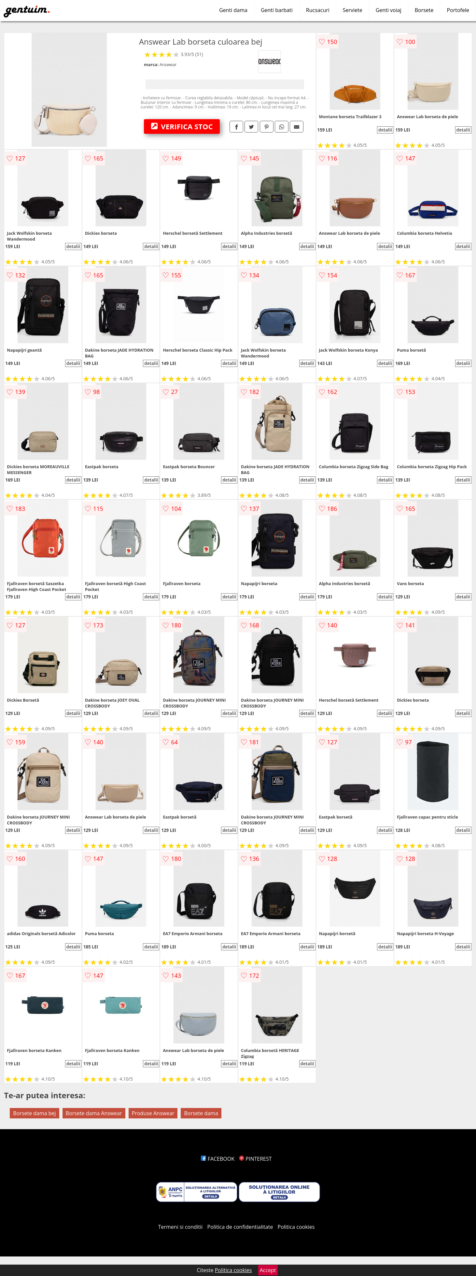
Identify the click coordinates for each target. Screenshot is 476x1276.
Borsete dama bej (34, 1113)
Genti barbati (277, 10)
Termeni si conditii (180, 1226)
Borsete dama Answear (94, 1113)
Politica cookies (296, 1226)
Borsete (424, 10)
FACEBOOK (217, 1158)
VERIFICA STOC (182, 126)
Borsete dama (201, 1113)
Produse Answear (153, 1113)
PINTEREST (255, 1158)
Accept (268, 1270)
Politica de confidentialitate (240, 1226)
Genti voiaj (388, 10)
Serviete (352, 10)
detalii (385, 130)
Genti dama (233, 10)
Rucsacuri (317, 10)
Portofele (458, 10)
